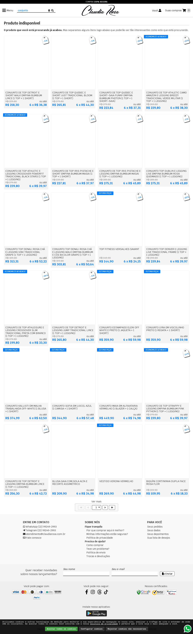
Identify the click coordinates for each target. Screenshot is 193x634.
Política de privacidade (99, 537)
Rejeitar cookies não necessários (127, 629)
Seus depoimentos (158, 534)
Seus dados (153, 530)
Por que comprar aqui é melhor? (105, 530)
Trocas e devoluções (98, 556)
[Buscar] (52, 10)
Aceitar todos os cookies (61, 629)
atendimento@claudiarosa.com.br (44, 534)
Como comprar (95, 545)
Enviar (167, 573)
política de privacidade (104, 624)
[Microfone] (49, 10)
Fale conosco (32, 537)
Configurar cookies (91, 629)
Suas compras (173, 10)
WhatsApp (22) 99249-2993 (40, 526)
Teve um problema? (97, 548)
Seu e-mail (118, 569)
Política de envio (96, 552)
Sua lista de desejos (158, 537)
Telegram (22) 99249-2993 (39, 530)
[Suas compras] (177, 10)
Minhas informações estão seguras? (107, 534)
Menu (10, 10)
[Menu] (8, 10)
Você (155, 10)
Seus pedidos (155, 526)
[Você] (156, 10)
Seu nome (69, 569)
